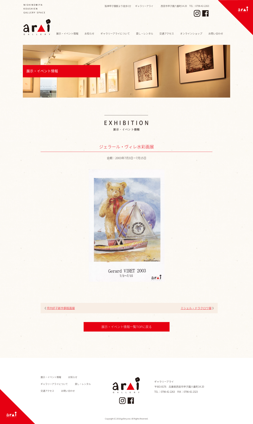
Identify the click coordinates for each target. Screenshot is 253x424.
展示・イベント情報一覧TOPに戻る (126, 326)
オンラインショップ (191, 33)
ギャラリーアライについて (115, 33)
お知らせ (89, 33)
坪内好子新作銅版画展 (61, 308)
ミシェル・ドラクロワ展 (196, 308)
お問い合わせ (215, 33)
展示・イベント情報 (67, 33)
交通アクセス (166, 33)
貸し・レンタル (144, 33)
